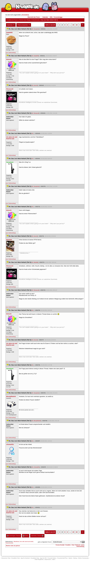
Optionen (11, 25)
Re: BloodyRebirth (36, 420)
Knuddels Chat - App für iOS (38, 558)
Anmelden (25, 15)
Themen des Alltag (24, 20)
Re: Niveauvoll (35, 113)
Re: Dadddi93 (35, 55)
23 (73, 25)
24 (76, 25)
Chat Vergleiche (39, 559)
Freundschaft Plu (62, 558)
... (70, 25)
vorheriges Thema (13, 535)
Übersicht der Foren (34, 17)
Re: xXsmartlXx (35, 467)
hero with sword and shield (26, 541)
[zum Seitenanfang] (11, 52)
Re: (33, 133)
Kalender (45, 17)
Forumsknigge (58, 17)
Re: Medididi (35, 262)
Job (53, 559)
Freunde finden (52, 558)
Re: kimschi (35, 85)
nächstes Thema (37, 535)
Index (25, 535)
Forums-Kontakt (60, 545)
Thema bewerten (23, 25)
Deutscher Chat (6, 558)
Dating (75, 558)
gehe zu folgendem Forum (44, 542)
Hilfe (51, 17)
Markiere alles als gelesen (13, 545)
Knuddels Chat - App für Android (20, 558)
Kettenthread (36, 20)
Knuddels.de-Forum (12, 20)
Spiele (70, 558)
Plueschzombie (9, 543)
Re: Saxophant (35, 29)
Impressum (48, 559)
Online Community (83, 558)
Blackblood (16, 541)
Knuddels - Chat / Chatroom (72, 545)
